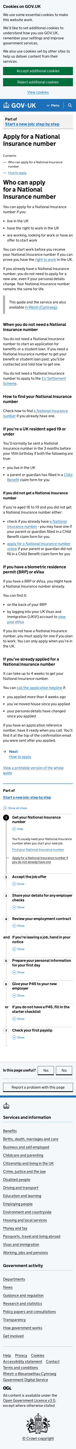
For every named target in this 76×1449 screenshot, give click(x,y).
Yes (48, 1070)
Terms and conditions (20, 1367)
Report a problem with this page (38, 1087)
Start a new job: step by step (32, 124)
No (67, 1070)
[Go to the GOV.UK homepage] (19, 105)
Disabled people (16, 1179)
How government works (22, 1327)
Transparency (14, 1319)
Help (7, 1355)
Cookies (37, 1355)
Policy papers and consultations (29, 1311)
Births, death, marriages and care (30, 1139)
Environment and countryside (27, 1212)
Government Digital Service (25, 1379)
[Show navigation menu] (53, 105)
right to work (45, 259)
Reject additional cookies (38, 82)
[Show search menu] (70, 105)
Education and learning (22, 1195)
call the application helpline (39, 687)
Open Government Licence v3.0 (29, 1400)
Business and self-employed (26, 1147)
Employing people (18, 1204)
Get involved (13, 1336)
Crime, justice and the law (24, 1171)
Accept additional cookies (38, 71)
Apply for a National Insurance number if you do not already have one (40, 860)
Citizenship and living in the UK (28, 1163)
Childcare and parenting (23, 1155)
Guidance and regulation (23, 1295)
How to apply (17, 173)
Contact (53, 1361)
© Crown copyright (38, 1438)
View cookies (38, 92)
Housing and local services (25, 1220)
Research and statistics (22, 1303)
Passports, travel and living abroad (31, 1236)
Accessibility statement (22, 1361)
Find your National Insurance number (38, 849)
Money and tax (15, 1228)
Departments (14, 1279)
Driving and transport (20, 1187)
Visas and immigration (21, 1244)
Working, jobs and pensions (25, 1252)
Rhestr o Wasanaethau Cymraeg (29, 1373)
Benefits (10, 1131)
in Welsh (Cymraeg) (41, 307)
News (8, 1287)
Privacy (21, 1355)
